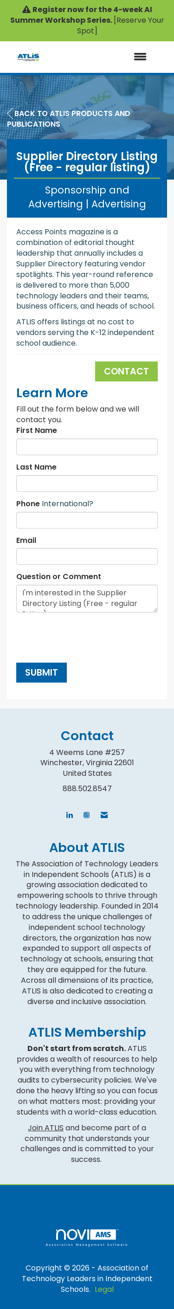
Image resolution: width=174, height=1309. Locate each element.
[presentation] (86, 637)
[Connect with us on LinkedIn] (69, 815)
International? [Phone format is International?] (67, 503)
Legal (104, 1289)
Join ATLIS (46, 1127)
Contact (126, 371)
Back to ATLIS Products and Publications (68, 118)
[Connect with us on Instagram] (86, 815)
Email (26, 540)
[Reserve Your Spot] (120, 25)
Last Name (36, 467)
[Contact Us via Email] (104, 815)
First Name (36, 431)
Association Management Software (86, 1237)
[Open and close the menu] (98, 57)
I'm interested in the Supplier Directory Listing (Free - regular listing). (87, 599)
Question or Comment (58, 577)
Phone (28, 504)
